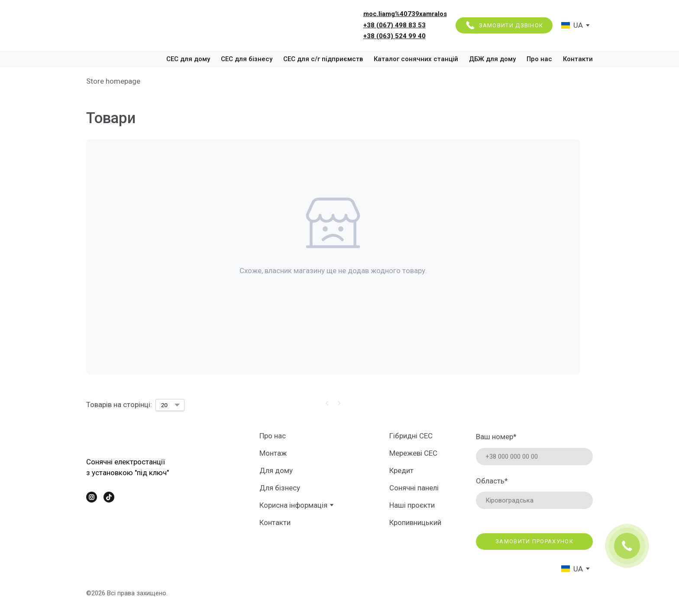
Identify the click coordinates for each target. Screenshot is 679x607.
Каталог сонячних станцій (416, 59)
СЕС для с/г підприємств (323, 59)
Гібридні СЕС (411, 435)
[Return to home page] (149, 25)
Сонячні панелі (414, 487)
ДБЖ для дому (492, 59)
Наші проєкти (412, 505)
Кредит (401, 470)
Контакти (578, 59)
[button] (504, 25)
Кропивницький (415, 522)
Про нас (539, 59)
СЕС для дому (188, 59)
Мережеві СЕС (413, 453)
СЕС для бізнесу (246, 59)
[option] (572, 25)
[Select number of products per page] (169, 405)
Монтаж (273, 453)
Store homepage (113, 81)
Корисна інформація (293, 505)
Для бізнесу (279, 487)
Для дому (276, 470)
